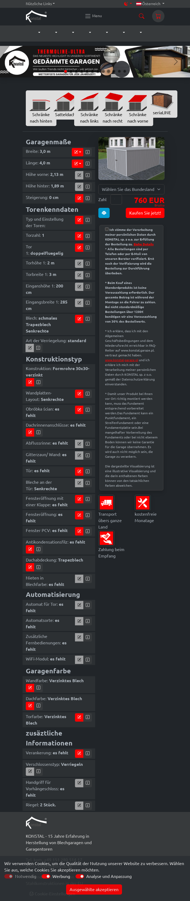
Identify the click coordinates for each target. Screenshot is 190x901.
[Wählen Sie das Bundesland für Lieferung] (131, 189)
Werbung (61, 876)
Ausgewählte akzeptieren (94, 889)
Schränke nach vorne (138, 107)
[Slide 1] (65, 71)
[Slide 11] (119, 71)
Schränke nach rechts (114, 107)
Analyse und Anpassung (109, 876)
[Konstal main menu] (93, 16)
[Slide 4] (82, 71)
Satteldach (65, 104)
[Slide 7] (98, 71)
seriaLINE (162, 103)
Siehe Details (144, 244)
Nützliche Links (39, 4)
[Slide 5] (87, 71)
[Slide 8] (103, 71)
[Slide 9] (108, 71)
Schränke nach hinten (41, 107)
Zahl (102, 199)
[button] (34, 33)
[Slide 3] (76, 71)
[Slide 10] (114, 71)
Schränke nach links (89, 107)
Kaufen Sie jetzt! (145, 213)
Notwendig (25, 876)
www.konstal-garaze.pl (121, 360)
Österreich (148, 4)
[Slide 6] (92, 71)
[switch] (46, 876)
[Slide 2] (71, 71)
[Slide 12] (125, 71)
